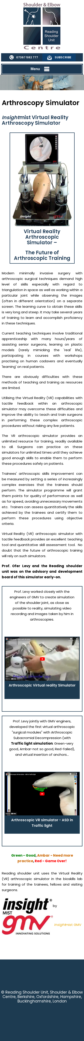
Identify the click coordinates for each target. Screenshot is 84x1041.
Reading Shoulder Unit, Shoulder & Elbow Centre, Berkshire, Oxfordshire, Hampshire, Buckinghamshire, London (42, 997)
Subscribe (63, 57)
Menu (41, 69)
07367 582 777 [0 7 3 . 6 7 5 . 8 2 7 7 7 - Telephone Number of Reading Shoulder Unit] (27, 57)
